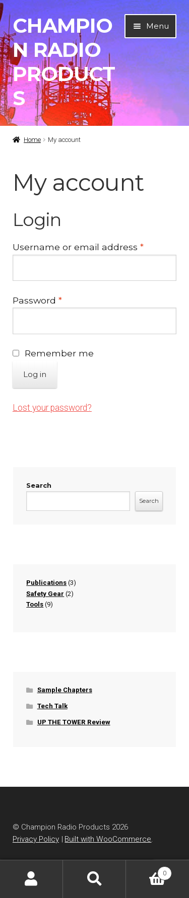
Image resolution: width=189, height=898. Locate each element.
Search (38, 485)
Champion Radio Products (64, 62)
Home (32, 139)
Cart (149, 871)
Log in (34, 374)
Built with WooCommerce (108, 839)
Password (57, 299)
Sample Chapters (64, 690)
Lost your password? (52, 408)
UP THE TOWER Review (73, 722)
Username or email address (94, 246)
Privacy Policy (36, 839)
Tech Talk (52, 706)
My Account (31, 879)
